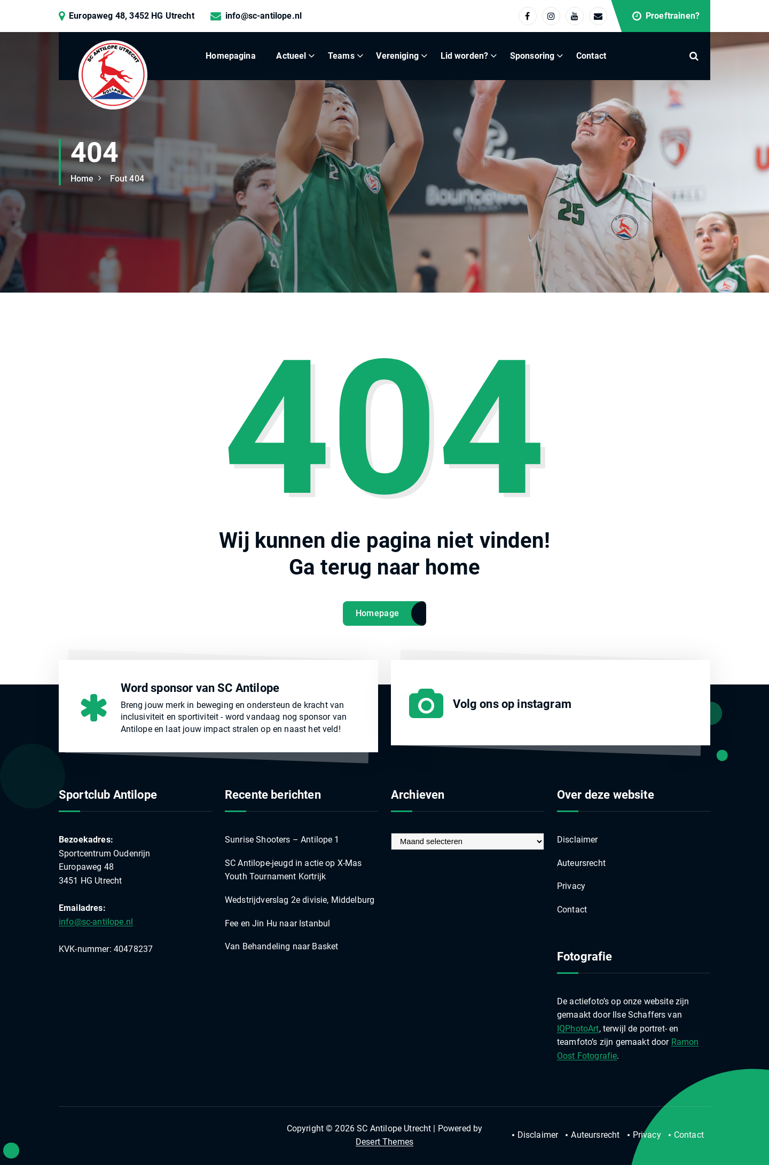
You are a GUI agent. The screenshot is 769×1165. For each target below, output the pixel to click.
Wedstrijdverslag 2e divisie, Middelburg (299, 900)
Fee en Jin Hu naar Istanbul (277, 923)
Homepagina (231, 56)
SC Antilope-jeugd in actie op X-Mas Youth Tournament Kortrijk (293, 870)
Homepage (377, 613)
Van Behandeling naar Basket (281, 946)
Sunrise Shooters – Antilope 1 (282, 840)
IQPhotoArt (578, 1029)
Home (82, 179)
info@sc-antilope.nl (263, 16)
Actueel (291, 56)
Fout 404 (127, 179)
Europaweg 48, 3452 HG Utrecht (131, 16)
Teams (341, 56)
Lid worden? (465, 56)
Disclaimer (577, 840)
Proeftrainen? (673, 16)
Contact (591, 56)
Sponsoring (532, 56)
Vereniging (397, 56)
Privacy (571, 886)
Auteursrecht (581, 863)
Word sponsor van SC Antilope (200, 688)
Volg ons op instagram (512, 704)
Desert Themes (384, 1142)
